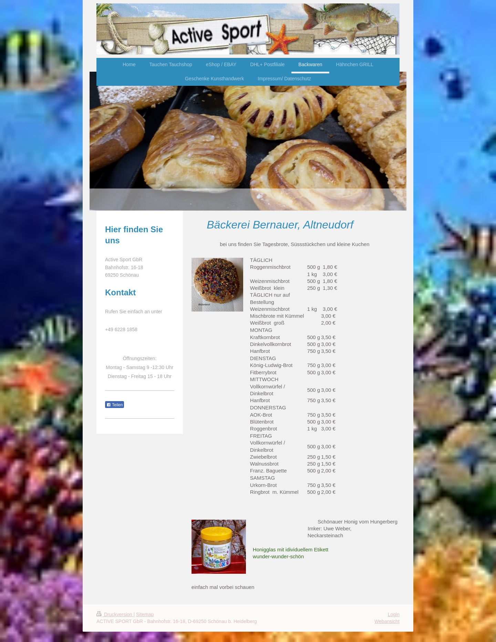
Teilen (114, 404)
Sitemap (145, 614)
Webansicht (387, 621)
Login (394, 614)
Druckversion (114, 614)
